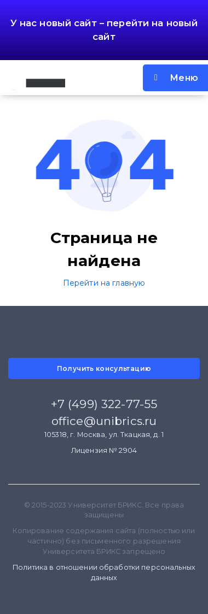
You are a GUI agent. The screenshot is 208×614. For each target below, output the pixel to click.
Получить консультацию (104, 368)
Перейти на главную (104, 283)
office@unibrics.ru (104, 421)
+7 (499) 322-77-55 (104, 404)
